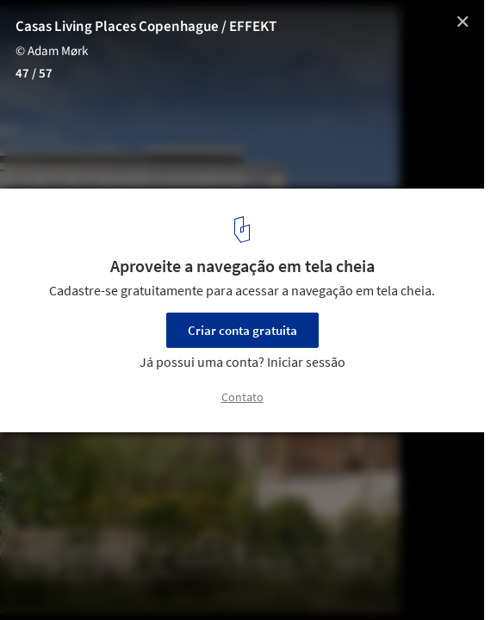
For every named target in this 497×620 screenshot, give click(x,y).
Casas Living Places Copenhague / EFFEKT (146, 26)
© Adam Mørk (52, 51)
